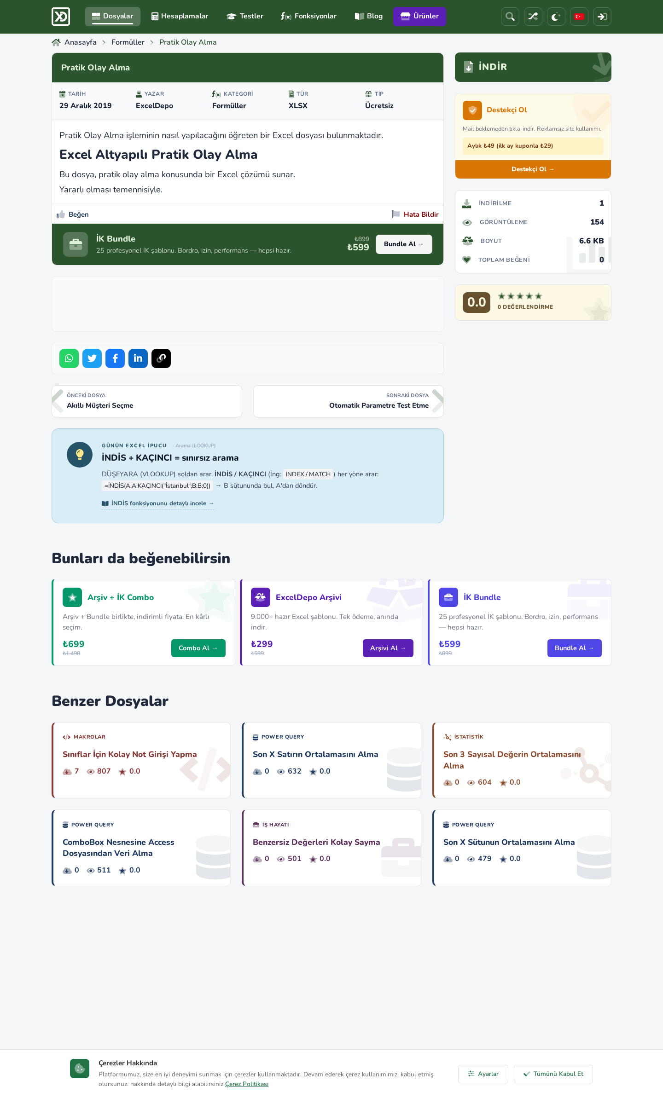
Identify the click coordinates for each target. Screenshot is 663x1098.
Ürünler (419, 16)
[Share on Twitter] (92, 358)
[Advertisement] (247, 302)
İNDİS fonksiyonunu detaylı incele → (158, 503)
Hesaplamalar (179, 16)
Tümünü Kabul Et (553, 1073)
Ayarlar (483, 1073)
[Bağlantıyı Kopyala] (161, 358)
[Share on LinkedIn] (138, 358)
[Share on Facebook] (115, 358)
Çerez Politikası (246, 1084)
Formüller (229, 106)
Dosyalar (112, 16)
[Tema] (556, 16)
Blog (369, 16)
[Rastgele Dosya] (533, 16)
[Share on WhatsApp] (69, 358)
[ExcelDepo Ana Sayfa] (61, 16)
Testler (245, 16)
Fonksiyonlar (308, 16)
